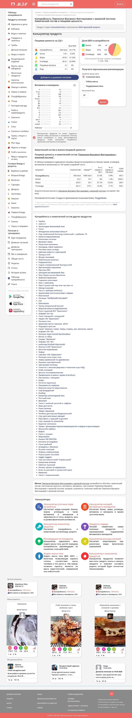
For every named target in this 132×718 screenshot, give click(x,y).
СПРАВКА (71, 699)
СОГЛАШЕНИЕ (73, 710)
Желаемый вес (88, 90)
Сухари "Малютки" (47, 339)
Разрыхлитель (45, 262)
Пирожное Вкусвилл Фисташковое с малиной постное (56, 15)
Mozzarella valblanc (47, 429)
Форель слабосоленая (49, 452)
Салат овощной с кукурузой (51, 316)
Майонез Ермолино (48, 277)
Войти (120, 4)
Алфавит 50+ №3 (46, 342)
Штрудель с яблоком (48, 447)
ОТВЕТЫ (40, 708)
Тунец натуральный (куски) (51, 306)
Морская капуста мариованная (53, 308)
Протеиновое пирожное (50, 267)
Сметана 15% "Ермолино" (50, 354)
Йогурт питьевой (46, 257)
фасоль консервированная (51, 372)
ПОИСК (39, 694)
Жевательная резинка (48, 260)
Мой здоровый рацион (89, 27)
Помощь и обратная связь (18, 291)
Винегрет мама (45, 242)
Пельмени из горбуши (49, 385)
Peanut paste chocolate (49, 454)
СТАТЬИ (9, 708)
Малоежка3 (44, 295)
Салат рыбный (45, 444)
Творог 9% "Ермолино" (49, 318)
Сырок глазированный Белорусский (55, 265)
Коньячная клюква (47, 462)
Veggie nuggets (45, 457)
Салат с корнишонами (49, 475)
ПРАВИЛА (81, 710)
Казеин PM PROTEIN (48, 439)
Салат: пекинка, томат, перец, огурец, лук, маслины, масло (66, 329)
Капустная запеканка (48, 244)
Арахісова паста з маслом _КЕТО (53, 324)
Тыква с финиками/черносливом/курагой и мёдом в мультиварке (69, 426)
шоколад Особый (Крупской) (52, 344)
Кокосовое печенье (47, 239)
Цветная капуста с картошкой (52, 252)
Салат (41, 229)
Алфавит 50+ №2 (46, 331)
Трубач (42, 221)
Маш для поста (45, 406)
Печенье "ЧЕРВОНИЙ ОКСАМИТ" (53, 298)
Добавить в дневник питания (56, 77)
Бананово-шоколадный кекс (52, 395)
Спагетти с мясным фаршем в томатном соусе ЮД (61, 367)
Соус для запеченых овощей (52, 416)
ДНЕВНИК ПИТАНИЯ (14, 694)
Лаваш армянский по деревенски (54, 359)
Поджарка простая (47, 326)
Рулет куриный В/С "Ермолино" (53, 311)
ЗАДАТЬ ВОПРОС (73, 706)
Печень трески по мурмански (52, 467)
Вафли (42, 431)
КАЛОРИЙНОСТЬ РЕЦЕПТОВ (47, 703)
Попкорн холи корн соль (50, 357)
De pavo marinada (46, 449)
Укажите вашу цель (90, 74)
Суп (40, 301)
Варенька (43, 472)
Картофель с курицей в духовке (53, 418)
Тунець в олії (44, 254)
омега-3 (42, 224)
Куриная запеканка (47, 424)
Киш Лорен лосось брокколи (52, 275)
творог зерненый (46, 411)
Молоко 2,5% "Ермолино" (50, 347)
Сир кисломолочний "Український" (55, 459)
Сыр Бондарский (46, 390)
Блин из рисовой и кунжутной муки (55, 470)
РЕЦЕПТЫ (10, 699)
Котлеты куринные (47, 383)
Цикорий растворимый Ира (51, 272)
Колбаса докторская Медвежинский (55, 413)
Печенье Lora (45, 321)
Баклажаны (44, 303)
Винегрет (43, 401)
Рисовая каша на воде (49, 249)
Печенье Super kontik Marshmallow (54, 334)
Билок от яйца (45, 336)
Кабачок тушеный (47, 465)
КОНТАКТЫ (84, 706)
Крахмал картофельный (50, 362)
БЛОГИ (9, 703)
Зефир (42, 352)
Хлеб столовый (45, 370)
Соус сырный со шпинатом (51, 421)
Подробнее (100, 198)
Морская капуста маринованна (53, 388)
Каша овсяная (45, 408)
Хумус (41, 380)
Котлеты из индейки (48, 442)
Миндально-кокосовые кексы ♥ (53, 231)
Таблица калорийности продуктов (55, 12)
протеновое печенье (48, 365)
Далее (103, 102)
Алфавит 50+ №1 (46, 313)
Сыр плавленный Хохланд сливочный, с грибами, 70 (63, 234)
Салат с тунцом (45, 434)
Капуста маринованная (49, 236)
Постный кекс (45, 398)
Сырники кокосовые (48, 280)
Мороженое (44, 436)
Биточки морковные (48, 349)
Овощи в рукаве (46, 288)
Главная (37, 12)
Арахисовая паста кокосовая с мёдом (56, 293)
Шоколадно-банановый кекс (52, 226)
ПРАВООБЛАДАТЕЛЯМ (75, 694)
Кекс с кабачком (46, 283)
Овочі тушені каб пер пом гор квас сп (56, 285)
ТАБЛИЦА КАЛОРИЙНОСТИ (46, 699)
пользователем (58, 27)
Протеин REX (44, 270)
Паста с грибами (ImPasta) (50, 290)
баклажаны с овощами (49, 377)
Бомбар (42, 393)
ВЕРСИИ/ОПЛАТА (74, 701)
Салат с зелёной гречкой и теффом (55, 403)
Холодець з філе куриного (51, 247)
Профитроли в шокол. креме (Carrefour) (57, 375)
